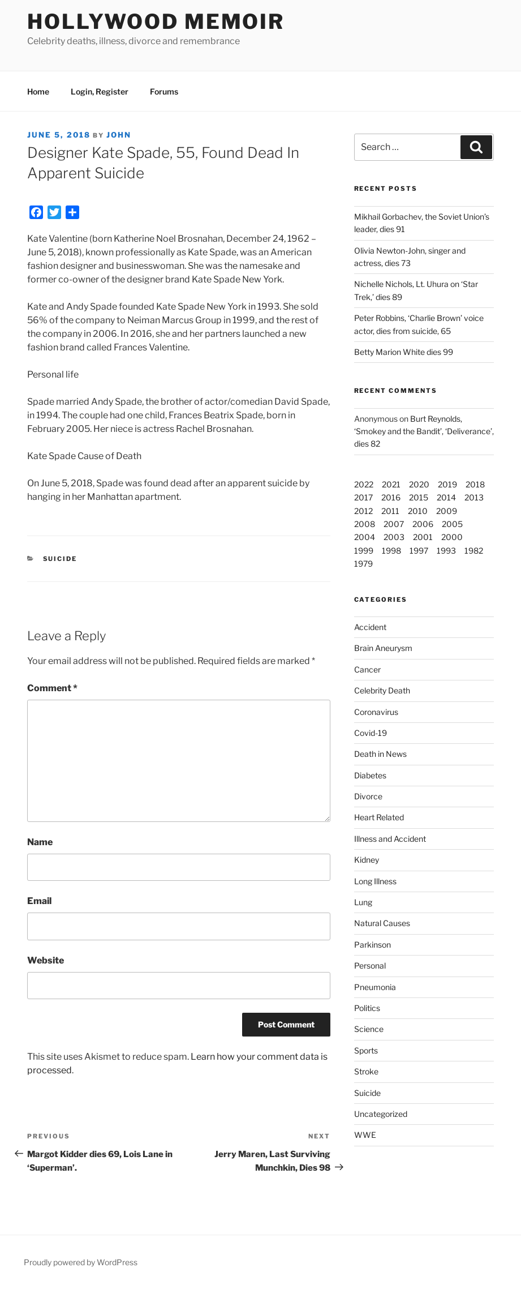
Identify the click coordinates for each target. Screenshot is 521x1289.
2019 (447, 484)
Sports (366, 1050)
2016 (391, 497)
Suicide (60, 559)
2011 (390, 511)
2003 (394, 537)
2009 (446, 511)
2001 (423, 537)
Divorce (368, 796)
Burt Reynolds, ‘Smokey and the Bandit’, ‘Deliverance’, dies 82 (424, 431)
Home (38, 91)
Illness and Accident (390, 838)
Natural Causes (382, 923)
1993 (446, 550)
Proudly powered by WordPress (80, 1262)
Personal (370, 965)
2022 (363, 484)
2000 (452, 537)
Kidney (366, 859)
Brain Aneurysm (383, 648)
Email (39, 901)
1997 (419, 550)
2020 (419, 484)
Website (45, 960)
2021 (391, 484)
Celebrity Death (382, 690)
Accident (370, 627)
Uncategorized (380, 1114)
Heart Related (379, 817)
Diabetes (370, 775)
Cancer (367, 669)
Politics (367, 1008)
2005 (452, 524)
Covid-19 (370, 733)
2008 (364, 524)
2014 (446, 497)
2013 (474, 497)
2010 (418, 511)
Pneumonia (375, 987)
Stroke (366, 1071)
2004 (364, 537)
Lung (363, 902)
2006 (422, 524)
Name (40, 842)
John (118, 134)
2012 (363, 511)
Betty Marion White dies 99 (403, 352)
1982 (473, 550)
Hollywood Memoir (156, 21)
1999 (363, 550)
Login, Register (99, 91)
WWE (365, 1135)
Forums (164, 91)
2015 (418, 497)
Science (369, 1029)
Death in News (380, 754)
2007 (394, 524)
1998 (391, 550)
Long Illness (375, 881)
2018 (475, 484)
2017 (363, 497)
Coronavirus (376, 712)
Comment (52, 688)
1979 (363, 563)
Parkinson (372, 944)
